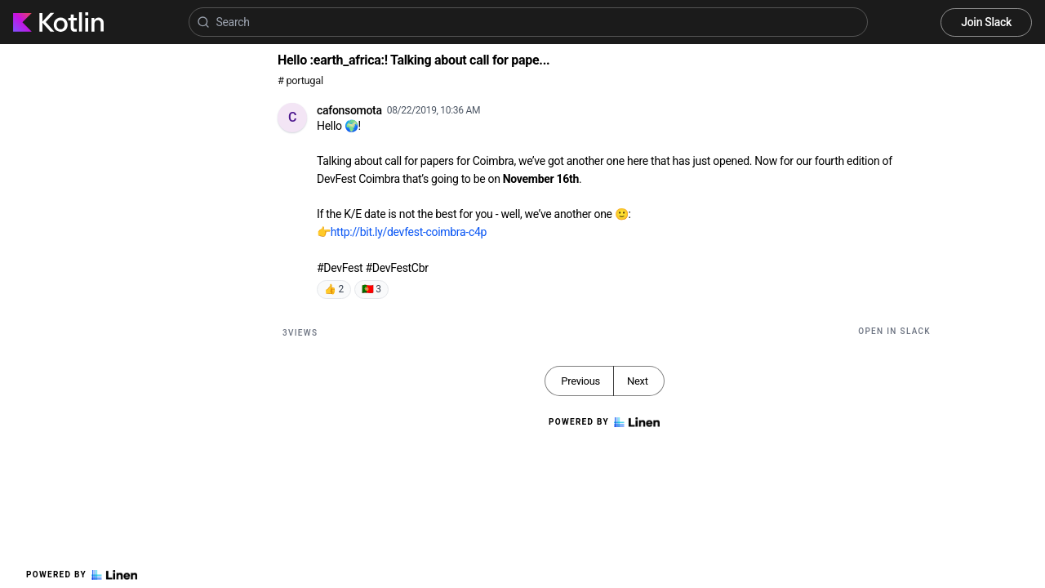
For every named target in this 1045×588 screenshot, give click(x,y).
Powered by (81, 575)
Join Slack (986, 22)
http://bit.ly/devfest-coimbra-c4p (409, 231)
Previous (580, 381)
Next (637, 381)
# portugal (300, 80)
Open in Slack (894, 331)
